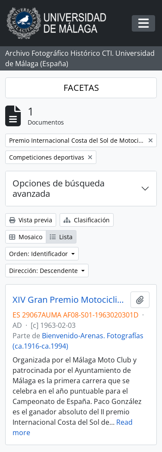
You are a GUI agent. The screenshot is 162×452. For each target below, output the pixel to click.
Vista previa (30, 220)
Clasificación (87, 220)
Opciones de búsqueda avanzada (59, 188)
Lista (61, 237)
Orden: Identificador (39, 254)
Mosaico (25, 237)
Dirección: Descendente (44, 270)
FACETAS (81, 87)
